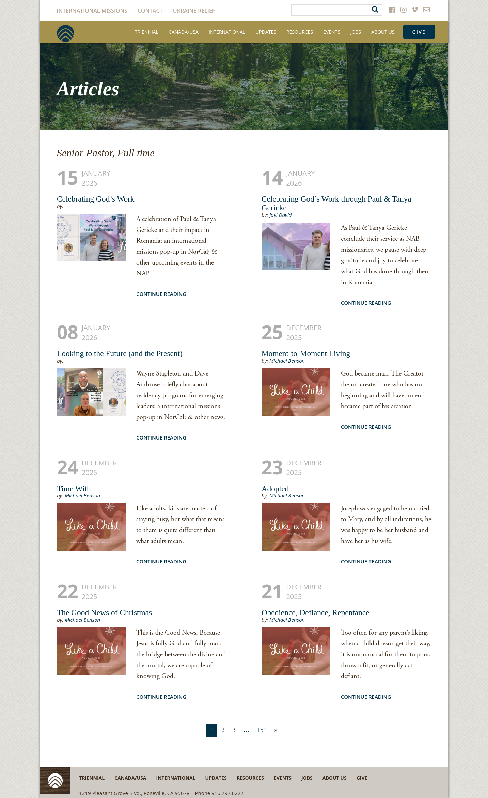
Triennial (146, 32)
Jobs (355, 32)
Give (419, 32)
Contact (150, 10)
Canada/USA (184, 32)
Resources (299, 32)
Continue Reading (161, 293)
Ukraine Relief (194, 10)
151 (261, 730)
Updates (265, 32)
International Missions (92, 10)
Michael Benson (287, 360)
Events (331, 32)
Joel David (280, 214)
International (227, 32)
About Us (382, 32)
